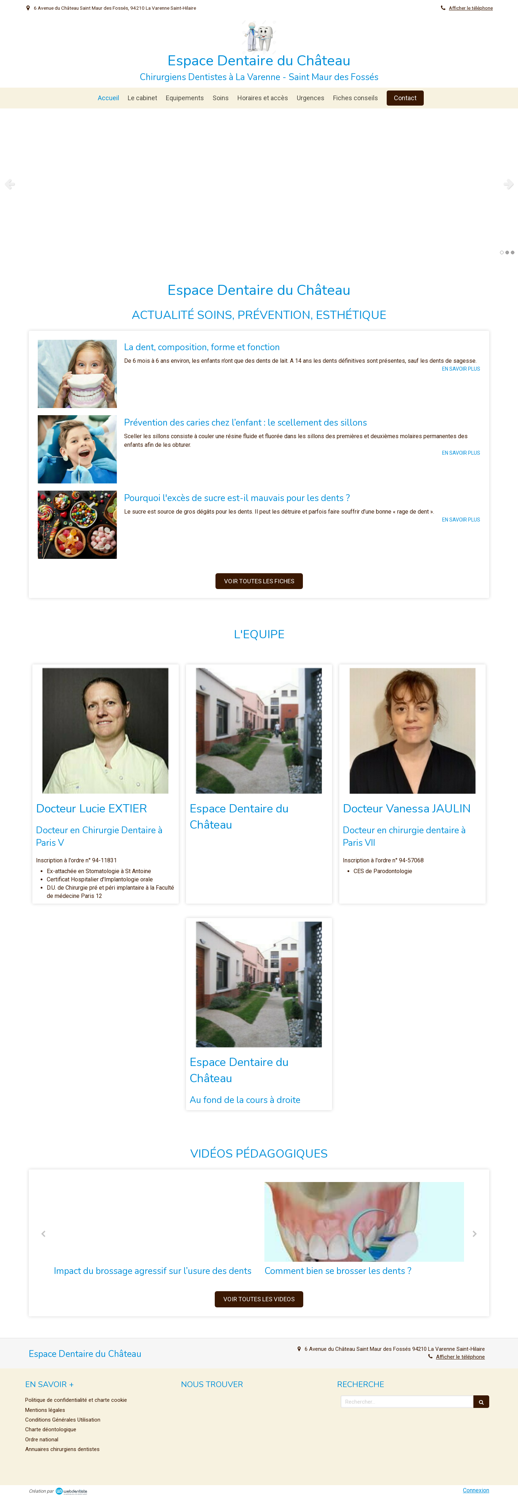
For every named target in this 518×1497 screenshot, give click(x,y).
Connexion (476, 1490)
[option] (259, 183)
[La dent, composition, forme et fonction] (77, 374)
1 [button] (502, 252)
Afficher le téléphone (471, 8)
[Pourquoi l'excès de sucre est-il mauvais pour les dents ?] (77, 525)
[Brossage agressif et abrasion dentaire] (154, 1222)
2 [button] (507, 252)
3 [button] (512, 252)
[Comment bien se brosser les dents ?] (364, 1222)
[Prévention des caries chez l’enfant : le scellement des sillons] (77, 449)
